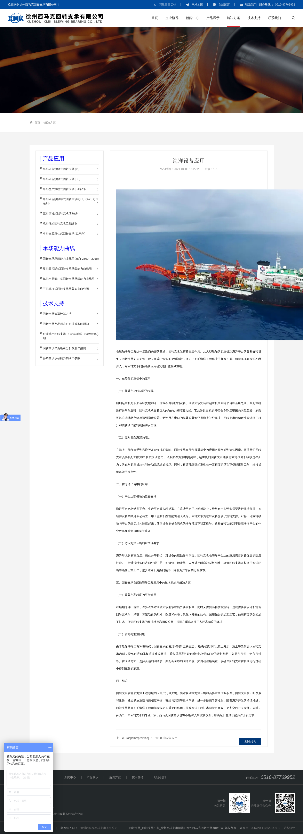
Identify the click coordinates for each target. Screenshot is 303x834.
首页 (154, 18)
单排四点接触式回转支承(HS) (61, 179)
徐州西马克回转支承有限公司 (99, 827)
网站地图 (197, 4)
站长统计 (289, 827)
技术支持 (254, 18)
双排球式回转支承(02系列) (60, 223)
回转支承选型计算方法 (57, 313)
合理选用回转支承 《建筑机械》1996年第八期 (71, 336)
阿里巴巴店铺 (167, 4)
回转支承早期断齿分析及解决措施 (64, 348)
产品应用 (53, 158)
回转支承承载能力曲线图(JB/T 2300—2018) (71, 258)
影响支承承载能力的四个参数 (61, 358)
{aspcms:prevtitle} (132, 738)
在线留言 (224, 4)
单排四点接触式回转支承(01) (61, 169)
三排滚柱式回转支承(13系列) (61, 213)
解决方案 (233, 18)
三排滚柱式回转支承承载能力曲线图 (66, 288)
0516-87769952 (285, 4)
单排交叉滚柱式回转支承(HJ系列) (64, 189)
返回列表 (250, 741)
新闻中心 (192, 18)
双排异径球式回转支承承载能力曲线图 (67, 268)
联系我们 (251, 4)
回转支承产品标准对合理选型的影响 (66, 323)
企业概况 (171, 18)
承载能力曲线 (59, 248)
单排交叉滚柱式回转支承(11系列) (64, 233)
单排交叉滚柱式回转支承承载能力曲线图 (69, 278)
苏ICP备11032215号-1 (265, 827)
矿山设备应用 (163, 738)
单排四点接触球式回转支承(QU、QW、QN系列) (70, 201)
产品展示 (213, 18)
